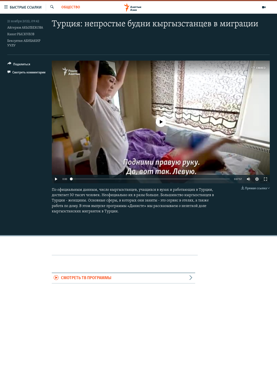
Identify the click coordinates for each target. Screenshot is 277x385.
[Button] (18, 65)
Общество (70, 7)
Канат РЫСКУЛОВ (20, 34)
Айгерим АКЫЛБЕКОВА (25, 27)
